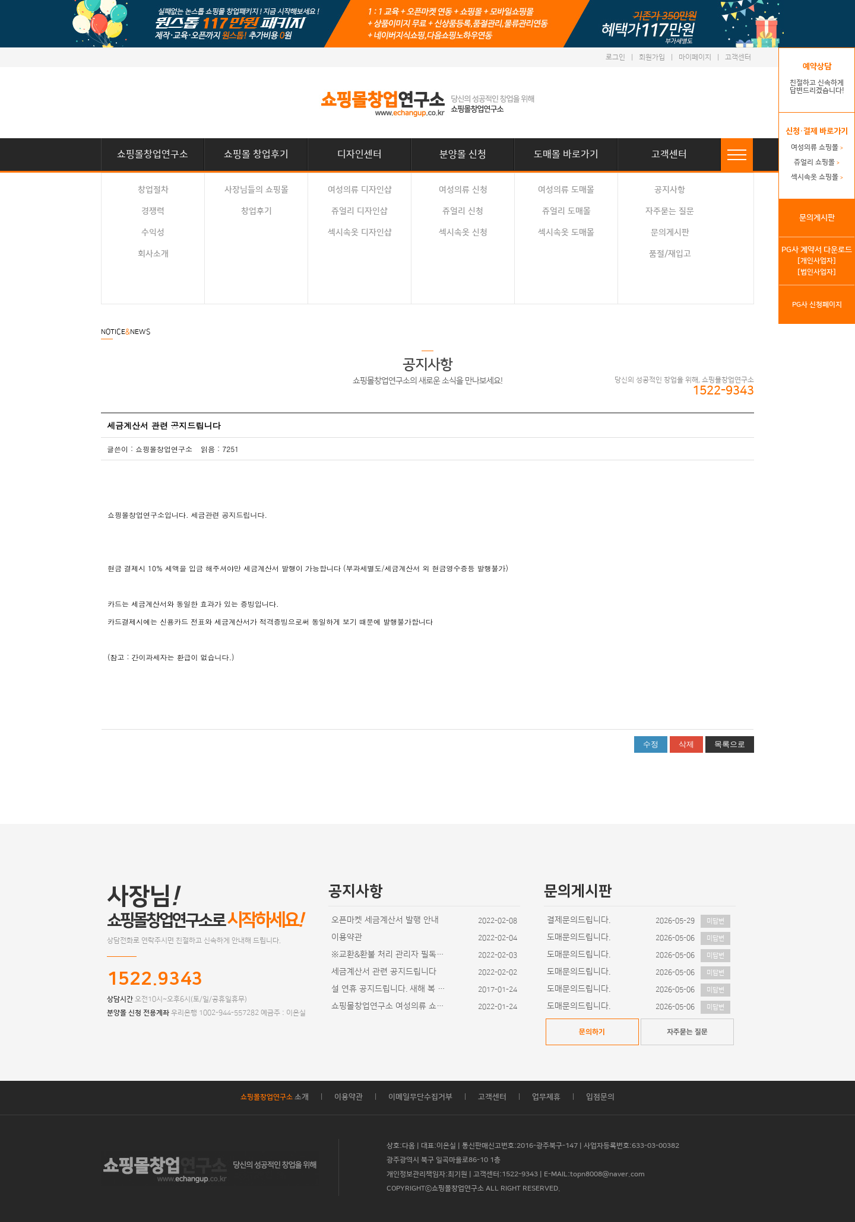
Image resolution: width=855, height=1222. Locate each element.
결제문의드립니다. (578, 920)
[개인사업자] (816, 261)
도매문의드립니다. (578, 937)
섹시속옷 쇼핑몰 (817, 177)
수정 (650, 744)
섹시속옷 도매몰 (566, 232)
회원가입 (652, 57)
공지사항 (669, 190)
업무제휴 (546, 1097)
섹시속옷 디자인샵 (360, 232)
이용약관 (346, 937)
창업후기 (256, 211)
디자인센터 (359, 154)
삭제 (686, 744)
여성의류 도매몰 (566, 190)
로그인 (615, 57)
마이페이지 (695, 57)
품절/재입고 (670, 254)
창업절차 (153, 190)
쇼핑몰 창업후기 (256, 154)
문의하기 (592, 1032)
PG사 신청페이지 (817, 304)
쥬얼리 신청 (462, 211)
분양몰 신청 (462, 154)
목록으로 (729, 744)
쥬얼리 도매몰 (566, 211)
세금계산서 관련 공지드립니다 (383, 971)
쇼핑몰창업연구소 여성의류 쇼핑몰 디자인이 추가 (390, 1006)
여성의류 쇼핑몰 (817, 147)
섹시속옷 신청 (463, 232)
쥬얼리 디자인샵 (359, 211)
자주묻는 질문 (669, 211)
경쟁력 (152, 211)
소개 (274, 1097)
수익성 (152, 232)
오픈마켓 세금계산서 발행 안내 (385, 920)
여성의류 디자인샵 (360, 190)
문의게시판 (670, 232)
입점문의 (600, 1097)
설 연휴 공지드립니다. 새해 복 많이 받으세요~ (390, 989)
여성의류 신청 (463, 190)
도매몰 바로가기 (566, 154)
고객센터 (738, 57)
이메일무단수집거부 (420, 1097)
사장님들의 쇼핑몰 (256, 190)
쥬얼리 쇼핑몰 (817, 162)
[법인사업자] (816, 272)
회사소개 (153, 254)
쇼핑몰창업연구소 (152, 154)
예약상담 (817, 66)
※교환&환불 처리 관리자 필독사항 (390, 954)
